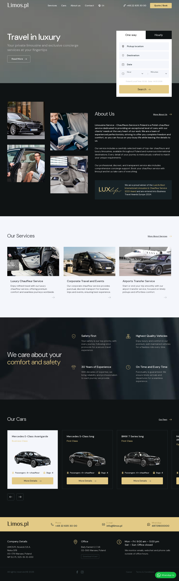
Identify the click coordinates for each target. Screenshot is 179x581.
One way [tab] (131, 35)
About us (75, 5)
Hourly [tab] (159, 35)
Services (52, 5)
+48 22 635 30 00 (135, 5)
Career (129, 572)
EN (101, 5)
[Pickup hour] (135, 74)
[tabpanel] (144, 67)
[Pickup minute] (159, 74)
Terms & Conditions (145, 572)
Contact (89, 5)
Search (144, 89)
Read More (19, 59)
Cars (63, 5)
